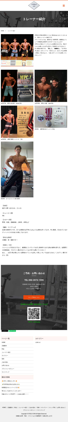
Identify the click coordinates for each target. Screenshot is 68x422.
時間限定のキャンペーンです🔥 (10, 387)
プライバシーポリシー (8, 368)
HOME (2, 30)
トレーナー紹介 (6, 352)
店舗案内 (4, 345)
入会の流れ (5, 362)
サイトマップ (5, 372)
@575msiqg (36, 322)
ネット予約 (52, 407)
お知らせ (38, 342)
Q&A (3, 359)
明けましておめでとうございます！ (12, 391)
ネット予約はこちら (34, 297)
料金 (3, 349)
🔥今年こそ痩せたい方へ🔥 (9, 381)
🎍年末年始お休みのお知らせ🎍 (11, 384)
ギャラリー (5, 355)
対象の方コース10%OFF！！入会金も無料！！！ (15, 394)
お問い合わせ (5, 365)
